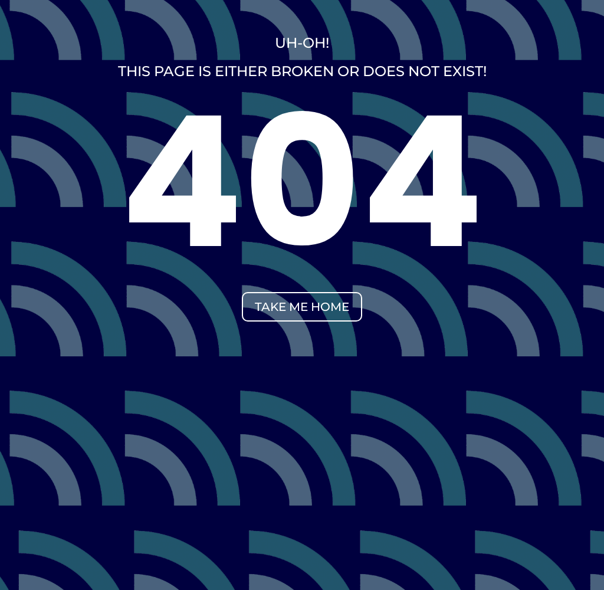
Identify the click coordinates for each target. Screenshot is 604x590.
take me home (302, 307)
